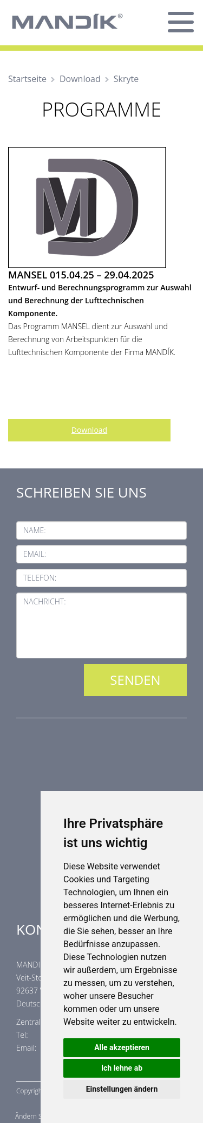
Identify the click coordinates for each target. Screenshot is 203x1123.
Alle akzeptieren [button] (121, 1047)
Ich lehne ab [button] (121, 1068)
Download (80, 79)
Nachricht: (44, 601)
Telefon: (39, 578)
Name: (34, 530)
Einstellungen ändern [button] (122, 1089)
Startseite (27, 79)
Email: (34, 554)
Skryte (126, 79)
